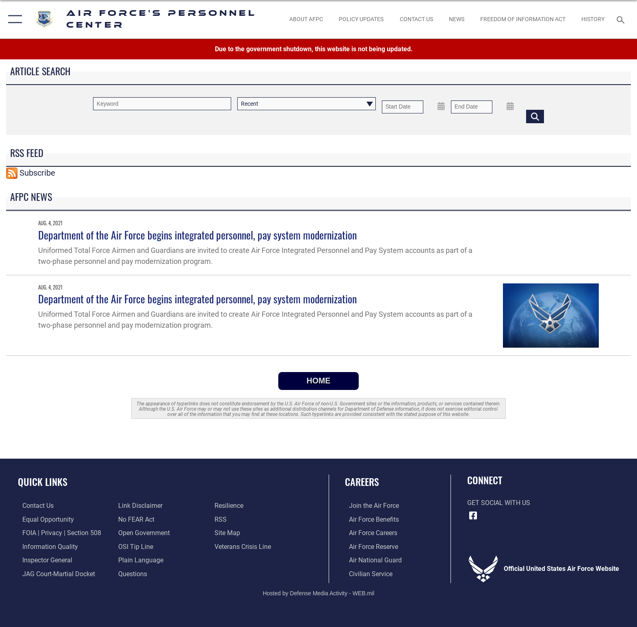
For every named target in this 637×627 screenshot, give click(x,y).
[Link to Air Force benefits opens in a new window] (370, 519)
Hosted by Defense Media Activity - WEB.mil (319, 592)
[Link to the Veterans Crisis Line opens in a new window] (244, 546)
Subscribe (37, 173)
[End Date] (472, 106)
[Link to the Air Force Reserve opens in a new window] (369, 546)
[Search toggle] (622, 19)
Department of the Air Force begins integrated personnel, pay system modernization (197, 234)
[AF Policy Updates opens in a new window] (361, 19)
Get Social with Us (498, 503)
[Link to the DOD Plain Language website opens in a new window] (139, 560)
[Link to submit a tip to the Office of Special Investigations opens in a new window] (134, 546)
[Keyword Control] (162, 103)
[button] (13, 19)
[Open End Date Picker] (510, 106)
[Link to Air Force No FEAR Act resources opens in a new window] (135, 519)
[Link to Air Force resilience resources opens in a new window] (230, 505)
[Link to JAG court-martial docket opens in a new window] (54, 573)
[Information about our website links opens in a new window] (139, 505)
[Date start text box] (403, 106)
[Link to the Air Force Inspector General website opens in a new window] (43, 560)
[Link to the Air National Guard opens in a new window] (371, 560)
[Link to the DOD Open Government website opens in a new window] (143, 533)
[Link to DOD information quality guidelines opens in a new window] (46, 546)
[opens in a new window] (131, 573)
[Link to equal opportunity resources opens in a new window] (43, 519)
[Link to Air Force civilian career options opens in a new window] (366, 573)
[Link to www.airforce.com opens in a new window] (370, 505)
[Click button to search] (535, 116)
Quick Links (42, 482)
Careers (362, 482)
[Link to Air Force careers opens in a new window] (369, 533)
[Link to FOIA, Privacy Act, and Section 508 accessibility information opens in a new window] (57, 533)
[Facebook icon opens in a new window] (473, 515)
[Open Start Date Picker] (441, 106)
